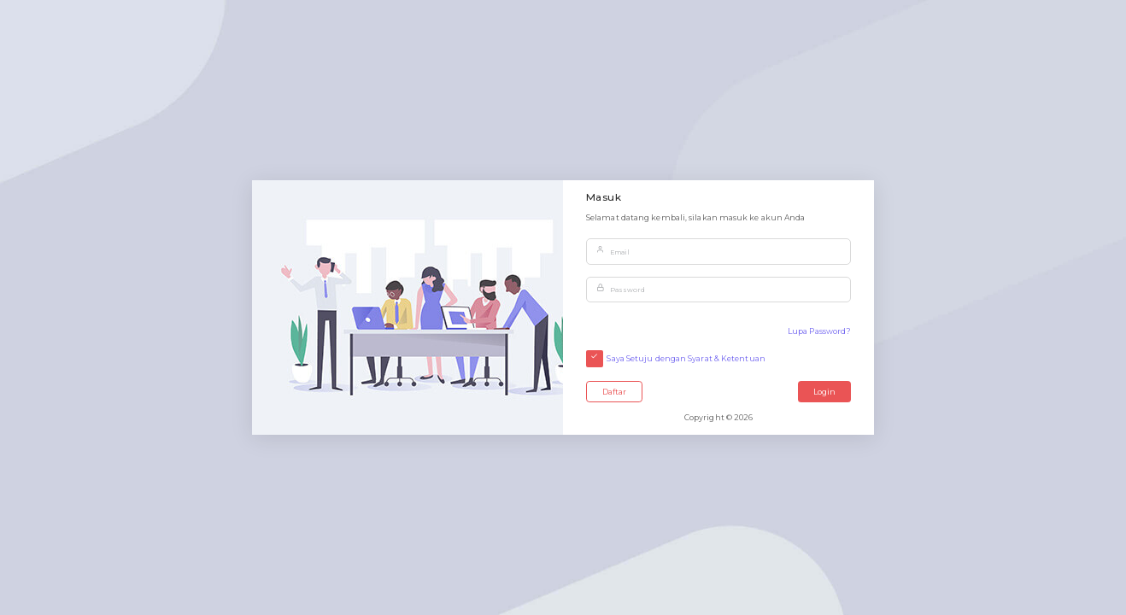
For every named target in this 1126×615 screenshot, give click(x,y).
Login (824, 391)
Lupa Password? (819, 331)
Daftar (614, 391)
